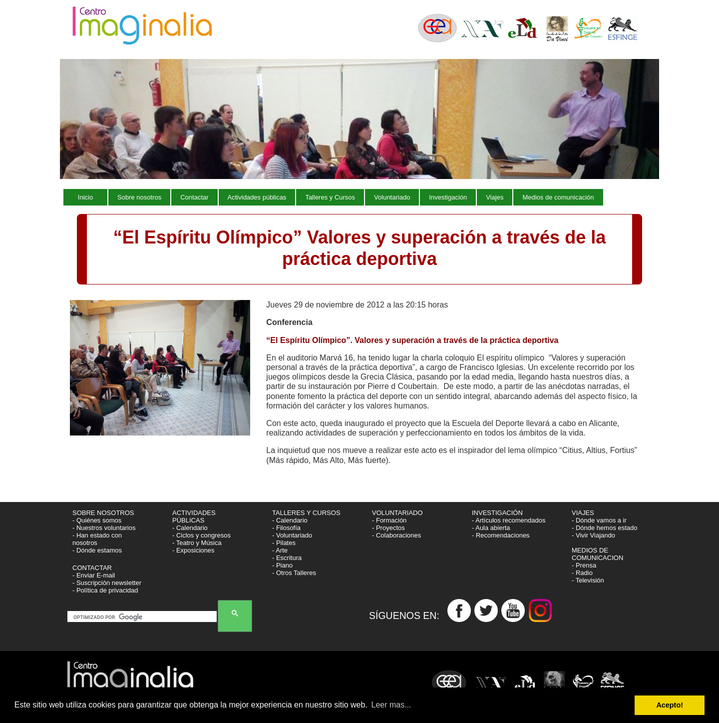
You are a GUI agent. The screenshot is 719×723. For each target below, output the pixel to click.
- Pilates (284, 542)
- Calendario (190, 528)
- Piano (282, 565)
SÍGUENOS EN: (408, 615)
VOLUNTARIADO (398, 512)
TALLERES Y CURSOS (306, 512)
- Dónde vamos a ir (599, 520)
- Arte (280, 550)
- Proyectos (388, 528)
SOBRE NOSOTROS (103, 512)
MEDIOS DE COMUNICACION (597, 554)
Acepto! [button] (669, 705)
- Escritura (287, 558)
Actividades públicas (257, 197)
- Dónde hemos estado (605, 528)
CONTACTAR (92, 568)
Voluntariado (392, 197)
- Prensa (584, 565)
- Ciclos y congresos (201, 535)
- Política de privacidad (105, 590)
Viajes (494, 197)
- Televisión (588, 580)
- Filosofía (286, 528)
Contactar (194, 197)
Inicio (85, 197)
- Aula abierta (491, 528)
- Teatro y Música (197, 542)
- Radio (582, 572)
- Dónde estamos (97, 550)
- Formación (389, 520)
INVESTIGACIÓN (498, 512)
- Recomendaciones (501, 535)
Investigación (448, 197)
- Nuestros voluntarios (103, 528)
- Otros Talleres (294, 572)
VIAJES (584, 512)
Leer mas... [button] (391, 704)
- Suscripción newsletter (106, 582)
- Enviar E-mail (93, 575)
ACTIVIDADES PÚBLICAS (194, 516)
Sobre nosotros (139, 197)
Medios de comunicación (558, 197)
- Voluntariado (292, 535)
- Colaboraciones (396, 535)
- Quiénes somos (96, 520)
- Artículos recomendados (508, 520)
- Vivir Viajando (593, 535)
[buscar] (144, 618)
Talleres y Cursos (330, 197)
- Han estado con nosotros (97, 539)
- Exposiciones (193, 550)
